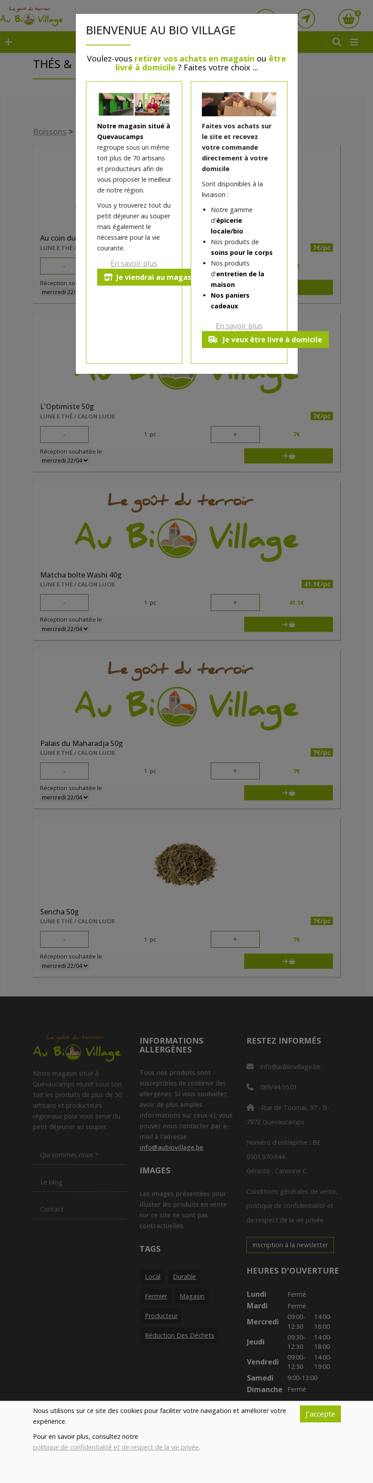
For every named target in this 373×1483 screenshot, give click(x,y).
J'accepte (320, 1414)
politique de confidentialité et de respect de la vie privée (116, 1447)
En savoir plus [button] (134, 263)
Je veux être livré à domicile (266, 339)
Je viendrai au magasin (152, 277)
